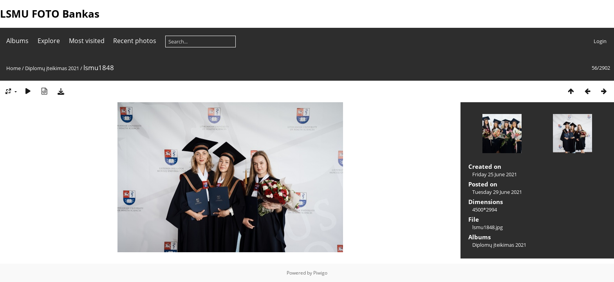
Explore (49, 40)
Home (13, 68)
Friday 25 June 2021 (494, 174)
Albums (17, 40)
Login (600, 41)
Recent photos (134, 40)
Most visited (87, 40)
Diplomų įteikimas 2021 (52, 68)
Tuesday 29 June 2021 (497, 191)
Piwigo (320, 272)
